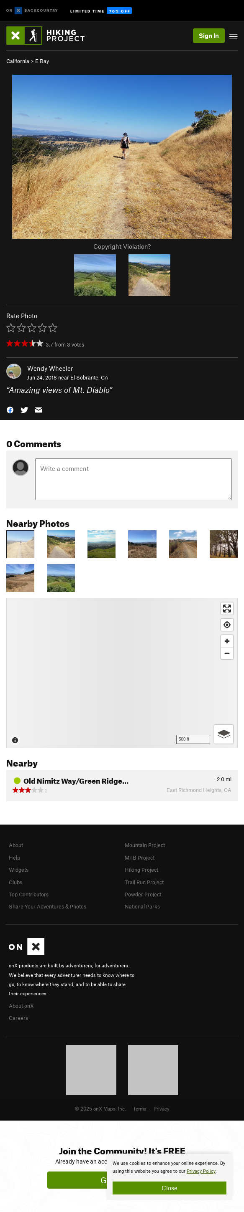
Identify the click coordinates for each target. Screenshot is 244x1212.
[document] (169, 1176)
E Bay (42, 61)
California (17, 61)
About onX (21, 1005)
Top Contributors (29, 894)
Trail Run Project (144, 882)
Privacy (162, 1108)
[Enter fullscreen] (227, 608)
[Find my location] (227, 625)
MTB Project (139, 857)
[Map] (122, 673)
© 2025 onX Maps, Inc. (100, 1108)
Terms (139, 1108)
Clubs (15, 882)
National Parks (142, 906)
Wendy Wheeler (50, 368)
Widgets (18, 869)
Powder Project (143, 894)
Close (169, 1188)
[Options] (223, 734)
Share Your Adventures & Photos (47, 906)
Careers (18, 1018)
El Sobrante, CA (89, 377)
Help (14, 857)
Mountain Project (145, 845)
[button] (10, 409)
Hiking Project (141, 869)
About (16, 845)
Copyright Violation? (122, 246)
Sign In (209, 35)
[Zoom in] (227, 641)
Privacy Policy (201, 1171)
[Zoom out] (227, 653)
